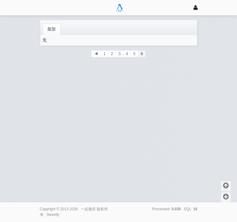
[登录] (195, 7)
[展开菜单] (42, 7)
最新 (51, 29)
